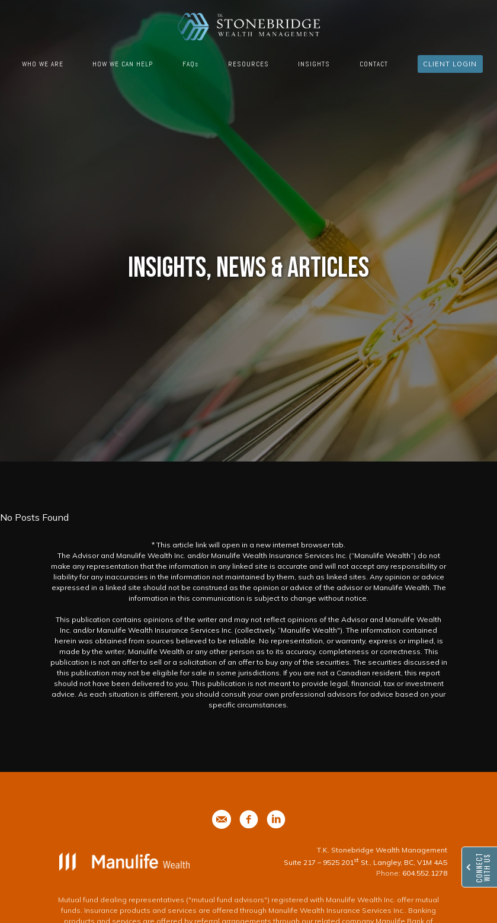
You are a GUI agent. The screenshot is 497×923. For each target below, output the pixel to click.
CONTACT (374, 64)
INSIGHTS (314, 64)
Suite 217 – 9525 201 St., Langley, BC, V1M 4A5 (365, 862)
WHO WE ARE (42, 64)
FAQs (190, 64)
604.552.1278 (424, 872)
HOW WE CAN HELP (122, 64)
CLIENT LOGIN (450, 64)
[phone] (221, 819)
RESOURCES (248, 64)
